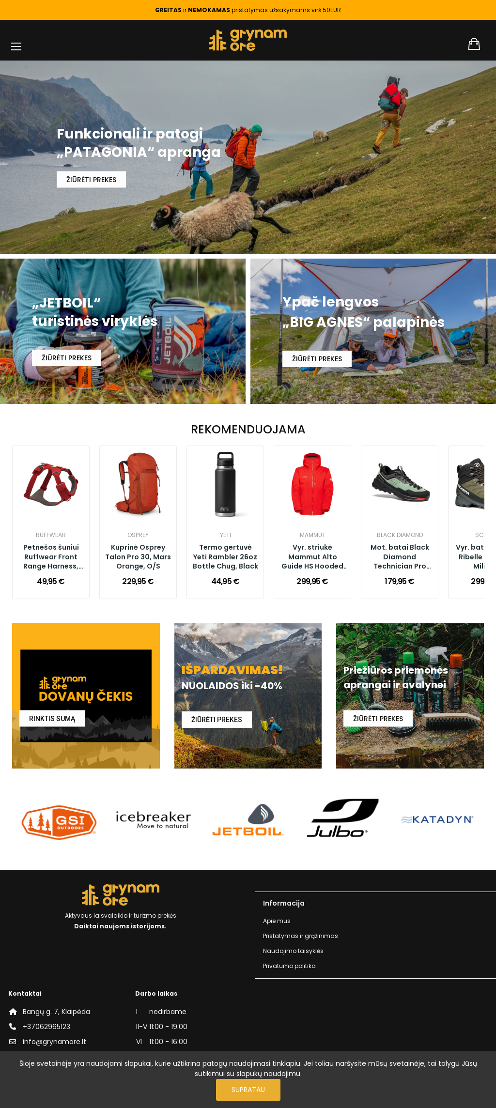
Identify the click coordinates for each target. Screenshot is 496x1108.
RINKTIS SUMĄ (52, 719)
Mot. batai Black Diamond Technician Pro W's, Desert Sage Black (400, 557)
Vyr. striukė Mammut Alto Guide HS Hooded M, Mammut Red (312, 557)
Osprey (138, 535)
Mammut (313, 535)
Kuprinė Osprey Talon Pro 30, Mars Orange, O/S (138, 557)
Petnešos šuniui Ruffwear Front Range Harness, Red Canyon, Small (51, 557)
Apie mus (277, 921)
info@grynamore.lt (54, 1041)
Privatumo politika (289, 966)
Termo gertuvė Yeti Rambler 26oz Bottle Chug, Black (225, 557)
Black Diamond (400, 535)
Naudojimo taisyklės (293, 951)
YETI (225, 535)
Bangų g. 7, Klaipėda (56, 1011)
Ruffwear (51, 535)
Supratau (248, 1089)
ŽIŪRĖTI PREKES (91, 179)
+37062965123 (46, 1026)
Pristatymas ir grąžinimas (300, 936)
